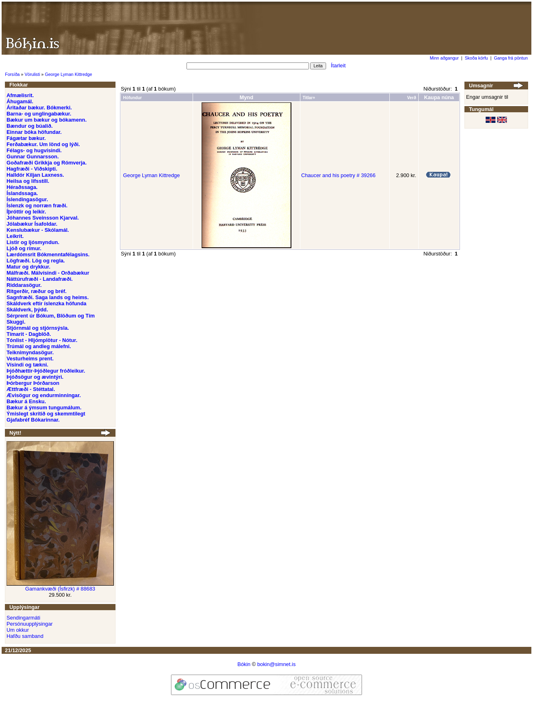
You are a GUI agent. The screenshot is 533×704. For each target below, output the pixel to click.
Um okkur (18, 630)
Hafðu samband (25, 636)
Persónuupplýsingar (30, 624)
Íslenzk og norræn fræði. (37, 205)
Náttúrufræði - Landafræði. (40, 279)
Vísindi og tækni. (27, 365)
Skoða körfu (476, 58)
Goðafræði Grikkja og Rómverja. (47, 163)
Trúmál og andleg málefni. (39, 346)
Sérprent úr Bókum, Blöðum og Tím (51, 316)
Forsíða (12, 74)
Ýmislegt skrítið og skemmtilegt (46, 414)
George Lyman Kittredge (68, 74)
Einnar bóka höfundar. (34, 132)
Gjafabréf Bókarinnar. (33, 420)
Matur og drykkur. (28, 267)
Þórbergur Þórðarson (33, 383)
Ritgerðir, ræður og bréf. (37, 291)
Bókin (244, 664)
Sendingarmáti (23, 618)
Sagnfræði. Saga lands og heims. (48, 297)
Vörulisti (32, 74)
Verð (411, 97)
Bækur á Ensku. (26, 401)
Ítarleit (338, 65)
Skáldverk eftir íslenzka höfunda (47, 303)
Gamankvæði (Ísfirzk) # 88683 (60, 589)
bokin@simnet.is (276, 664)
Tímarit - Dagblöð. (29, 334)
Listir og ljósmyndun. (33, 242)
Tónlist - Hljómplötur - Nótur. (42, 340)
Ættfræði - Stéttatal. (31, 389)
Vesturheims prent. (30, 358)
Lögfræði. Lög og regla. (36, 261)
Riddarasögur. (24, 285)
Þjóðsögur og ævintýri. (35, 377)
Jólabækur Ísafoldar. (32, 224)
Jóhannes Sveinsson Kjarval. (43, 218)
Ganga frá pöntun (511, 58)
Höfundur (132, 97)
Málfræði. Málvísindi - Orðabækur (48, 273)
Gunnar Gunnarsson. (33, 156)
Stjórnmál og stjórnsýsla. (38, 328)
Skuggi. (16, 322)
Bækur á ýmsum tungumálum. (44, 407)
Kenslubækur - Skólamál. (38, 230)
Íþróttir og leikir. (26, 212)
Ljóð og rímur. (24, 248)
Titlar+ (308, 97)
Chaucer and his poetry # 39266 (338, 175)
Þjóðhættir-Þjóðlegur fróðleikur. (46, 371)
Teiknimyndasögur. (30, 352)
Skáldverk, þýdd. (27, 309)
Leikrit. (15, 236)
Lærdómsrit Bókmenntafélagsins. (48, 254)
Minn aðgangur (444, 58)
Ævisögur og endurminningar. (44, 395)
